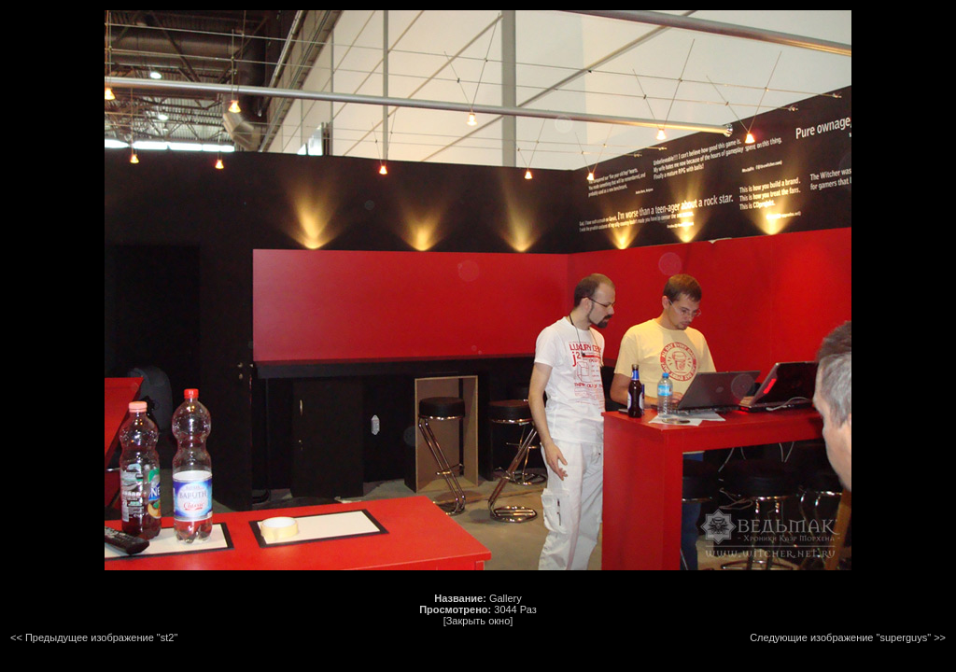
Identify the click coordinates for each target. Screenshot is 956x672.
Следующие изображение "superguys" (840, 637)
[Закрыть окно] (478, 620)
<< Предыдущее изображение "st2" (93, 637)
